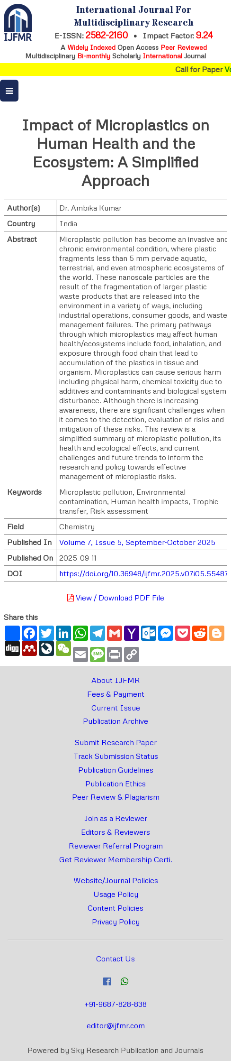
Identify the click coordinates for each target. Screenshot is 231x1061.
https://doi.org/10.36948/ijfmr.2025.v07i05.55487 (144, 573)
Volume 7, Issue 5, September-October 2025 (137, 542)
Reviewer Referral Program (116, 845)
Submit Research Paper (116, 742)
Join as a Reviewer (115, 818)
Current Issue (115, 707)
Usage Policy (115, 894)
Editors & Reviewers (115, 832)
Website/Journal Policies (115, 880)
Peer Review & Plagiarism (116, 797)
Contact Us (115, 958)
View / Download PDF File (115, 597)
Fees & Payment (115, 694)
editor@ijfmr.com (116, 1025)
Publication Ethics (115, 783)
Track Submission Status (115, 756)
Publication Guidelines (115, 770)
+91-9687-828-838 (115, 1004)
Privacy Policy (116, 921)
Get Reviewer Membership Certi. (115, 859)
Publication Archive (115, 721)
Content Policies (115, 908)
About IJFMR (115, 680)
